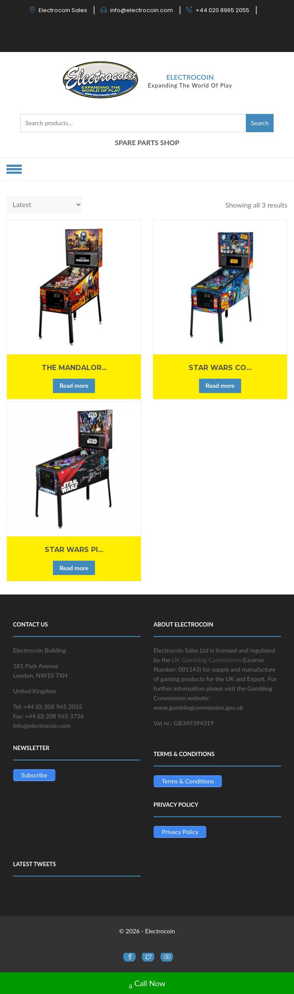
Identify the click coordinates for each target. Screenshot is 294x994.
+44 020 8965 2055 (222, 10)
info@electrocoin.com (141, 10)
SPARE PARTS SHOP (147, 142)
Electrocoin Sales (63, 10)
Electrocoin (190, 77)
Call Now (147, 984)
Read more (73, 385)
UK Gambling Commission (206, 659)
